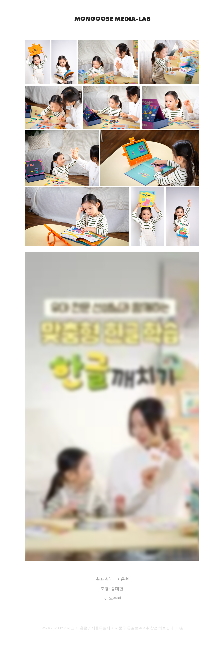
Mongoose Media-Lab (112, 19)
